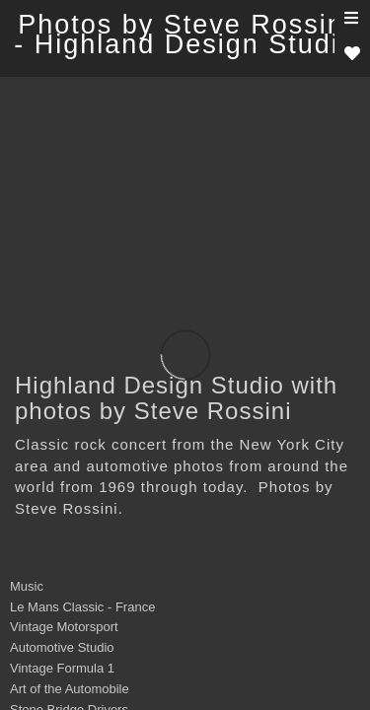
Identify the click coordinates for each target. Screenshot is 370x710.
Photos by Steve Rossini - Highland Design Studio (185, 34)
